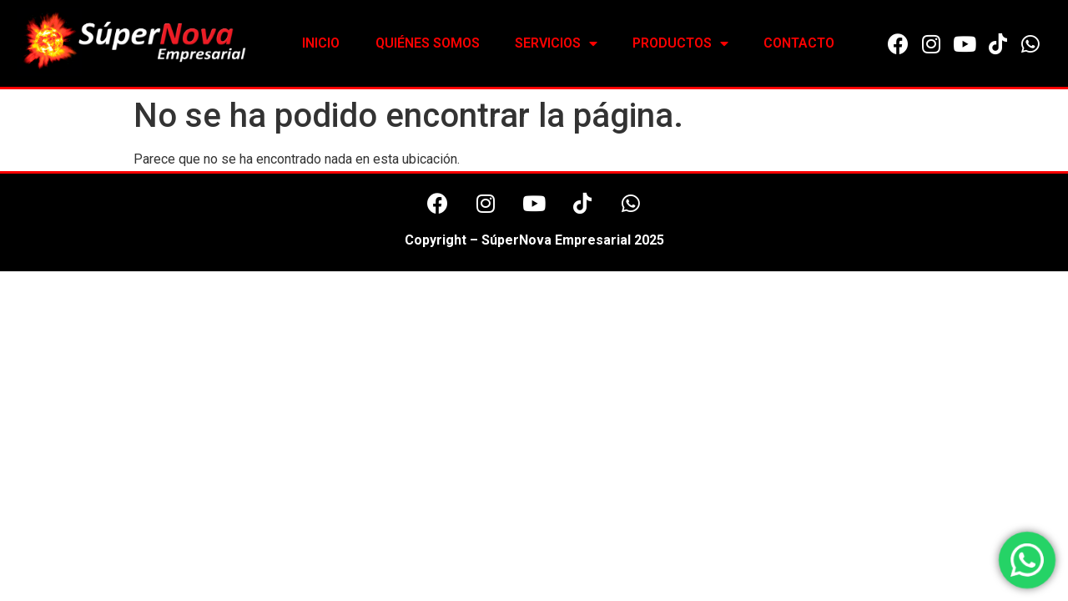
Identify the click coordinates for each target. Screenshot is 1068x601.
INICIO (321, 43)
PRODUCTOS (680, 43)
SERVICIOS (556, 43)
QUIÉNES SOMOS (427, 43)
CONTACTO (798, 43)
